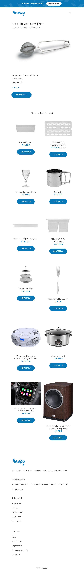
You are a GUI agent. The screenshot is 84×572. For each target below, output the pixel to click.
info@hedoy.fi (17, 490)
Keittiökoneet (17, 512)
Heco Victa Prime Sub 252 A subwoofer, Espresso (58, 427)
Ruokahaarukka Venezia (58, 299)
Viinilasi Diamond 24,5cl (26, 192)
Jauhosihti (58, 192)
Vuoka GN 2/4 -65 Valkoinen (25, 239)
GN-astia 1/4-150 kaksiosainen (58, 240)
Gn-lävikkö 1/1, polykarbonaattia (58, 143)
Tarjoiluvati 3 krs (26, 289)
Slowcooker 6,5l (58, 356)
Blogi (13, 537)
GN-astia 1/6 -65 (26, 142)
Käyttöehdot (16, 546)
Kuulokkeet (16, 517)
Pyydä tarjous (54, 4)
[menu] (70, 13)
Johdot (14, 508)
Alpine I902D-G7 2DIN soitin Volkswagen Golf (26, 409)
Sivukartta (15, 554)
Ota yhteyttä (16, 541)
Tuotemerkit (27, 75)
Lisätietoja (21, 95)
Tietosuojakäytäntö (19, 550)
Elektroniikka (16, 503)
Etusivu (14, 27)
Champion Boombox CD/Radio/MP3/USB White (25, 357)
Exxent (35, 75)
